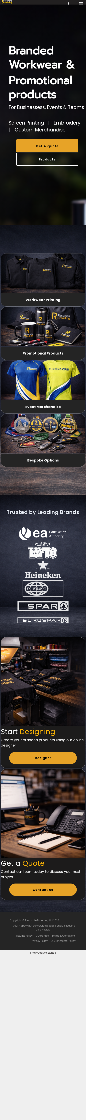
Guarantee (42, 935)
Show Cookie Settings (43, 952)
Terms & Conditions (64, 935)
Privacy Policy (40, 941)
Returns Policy (24, 935)
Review (46, 929)
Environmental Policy (63, 941)
